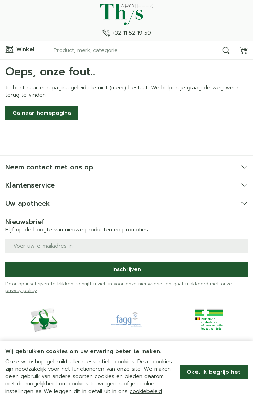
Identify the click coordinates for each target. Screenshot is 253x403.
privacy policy (21, 290)
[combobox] (141, 50)
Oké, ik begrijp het (213, 372)
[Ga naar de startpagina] (126, 14)
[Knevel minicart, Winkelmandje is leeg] (243, 50)
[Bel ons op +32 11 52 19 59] (126, 33)
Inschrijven (126, 269)
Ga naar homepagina (42, 113)
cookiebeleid (146, 391)
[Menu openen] (23, 49)
